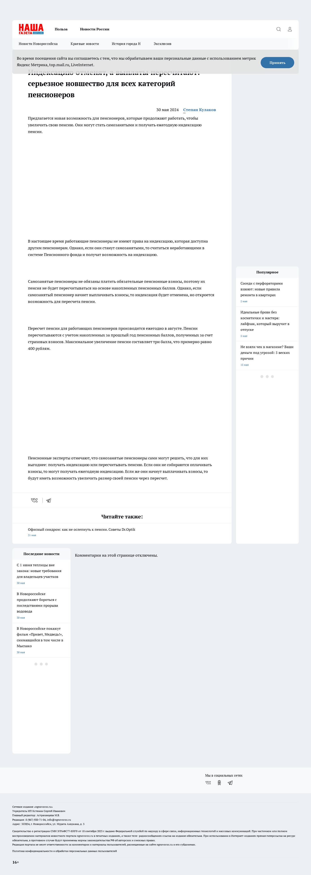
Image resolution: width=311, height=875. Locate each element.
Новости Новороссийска (38, 44)
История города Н (126, 44)
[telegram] (50, 500)
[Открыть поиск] (278, 29)
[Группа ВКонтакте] (208, 782)
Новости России (94, 29)
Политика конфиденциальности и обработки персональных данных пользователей (64, 851)
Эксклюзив (163, 44)
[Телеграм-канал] (230, 782)
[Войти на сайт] (289, 29)
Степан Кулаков (199, 109)
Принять (277, 62)
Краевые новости (85, 44)
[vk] (35, 500)
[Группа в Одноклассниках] (219, 782)
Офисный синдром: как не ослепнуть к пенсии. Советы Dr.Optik (122, 532)
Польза (61, 29)
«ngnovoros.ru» (43, 806)
